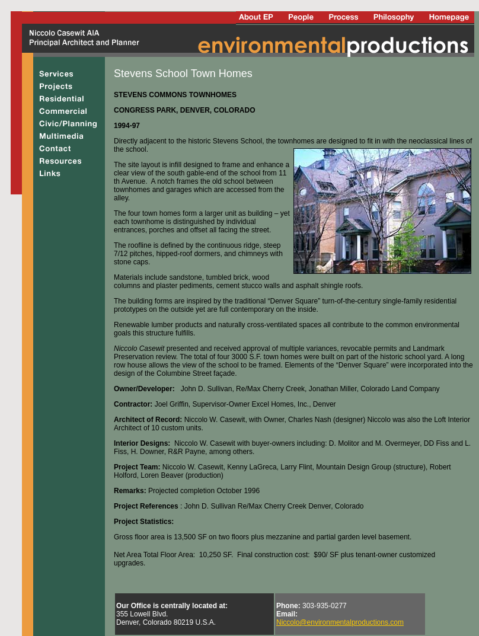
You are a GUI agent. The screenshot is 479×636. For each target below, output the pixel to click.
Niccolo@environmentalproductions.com (340, 622)
